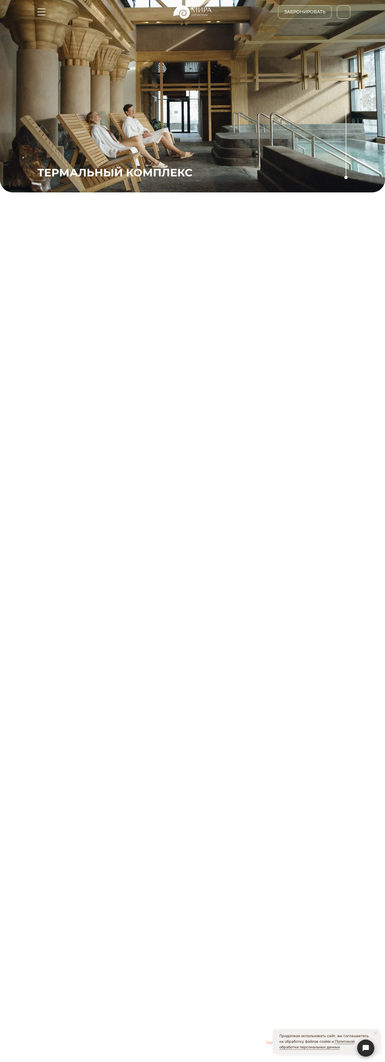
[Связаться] (365, 1048)
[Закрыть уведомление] (375, 1033)
